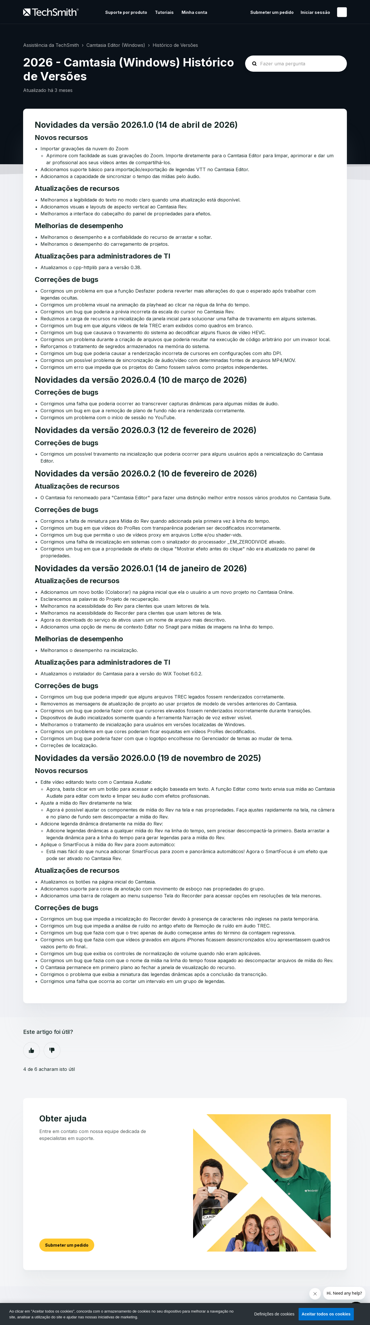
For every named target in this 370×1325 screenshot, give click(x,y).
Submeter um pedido (272, 12)
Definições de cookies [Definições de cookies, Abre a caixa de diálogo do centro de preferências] (274, 1314)
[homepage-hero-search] (296, 64)
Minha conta (194, 12)
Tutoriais (164, 12)
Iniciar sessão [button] (315, 12)
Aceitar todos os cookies (326, 1314)
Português (342, 12)
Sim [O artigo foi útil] (31, 1050)
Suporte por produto (126, 12)
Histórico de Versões (175, 45)
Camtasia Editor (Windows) (115, 45)
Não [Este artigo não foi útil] (52, 1050)
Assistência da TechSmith (51, 45)
